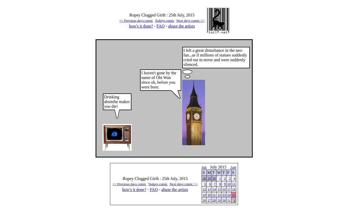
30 (214, 178)
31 (228, 200)
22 (219, 195)
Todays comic (164, 21)
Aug (233, 167)
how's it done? (141, 26)
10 (228, 184)
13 (209, 189)
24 (228, 195)
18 (233, 189)
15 (219, 189)
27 (209, 200)
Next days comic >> (190, 21)
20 (209, 195)
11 (233, 184)
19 (204, 195)
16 (224, 189)
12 (204, 189)
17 (228, 189)
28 (204, 178)
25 (233, 195)
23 (224, 195)
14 (214, 189)
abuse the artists (181, 26)
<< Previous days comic (136, 21)
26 (204, 200)
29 (209, 178)
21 (214, 195)
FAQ (161, 26)
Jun (204, 167)
